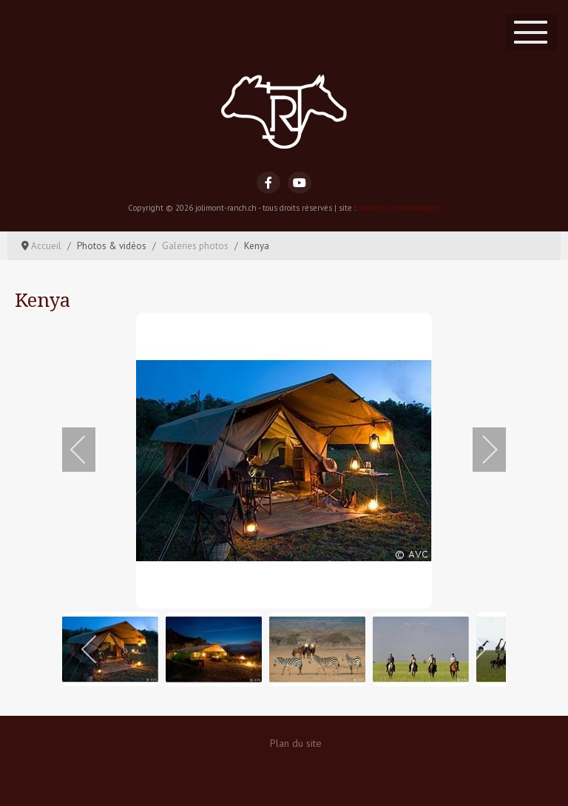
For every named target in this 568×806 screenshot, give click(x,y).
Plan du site (296, 743)
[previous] (88, 449)
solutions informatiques (399, 208)
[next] (480, 449)
